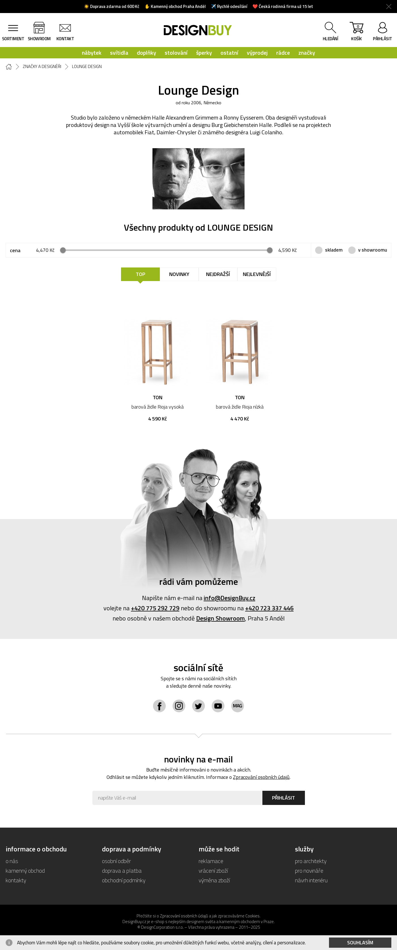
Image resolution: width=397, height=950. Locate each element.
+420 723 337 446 (269, 608)
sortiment (13, 38)
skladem (334, 249)
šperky (204, 52)
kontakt (65, 38)
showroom (39, 38)
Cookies (252, 916)
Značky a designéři (42, 66)
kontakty (16, 880)
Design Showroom (220, 618)
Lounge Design (87, 66)
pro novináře (309, 870)
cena (15, 250)
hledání (330, 38)
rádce (283, 52)
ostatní (229, 52)
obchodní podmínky (123, 880)
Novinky (179, 274)
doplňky (146, 52)
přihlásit (382, 38)
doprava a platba (122, 870)
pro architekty (310, 861)
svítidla (119, 52)
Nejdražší (218, 274)
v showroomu (372, 249)
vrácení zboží (213, 870)
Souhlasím (360, 942)
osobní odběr (116, 861)
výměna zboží (214, 880)
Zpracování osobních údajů (261, 777)
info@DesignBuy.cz (229, 598)
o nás (12, 861)
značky (306, 52)
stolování (176, 52)
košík (356, 32)
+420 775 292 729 (155, 608)
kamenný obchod (25, 870)
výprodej (257, 52)
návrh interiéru (311, 880)
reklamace (211, 861)
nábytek (91, 52)
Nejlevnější (257, 274)
